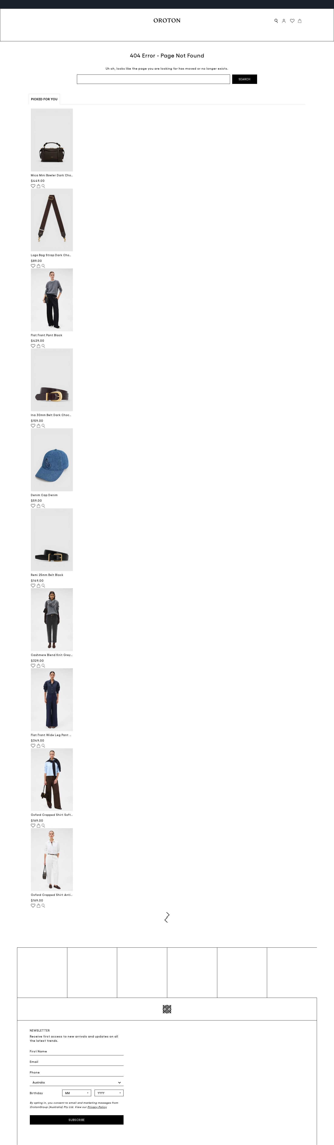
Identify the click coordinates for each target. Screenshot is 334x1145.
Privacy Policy (97, 1106)
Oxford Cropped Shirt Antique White (52, 894)
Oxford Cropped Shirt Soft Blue (52, 814)
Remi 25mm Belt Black (47, 574)
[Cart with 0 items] (299, 20)
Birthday (36, 1093)
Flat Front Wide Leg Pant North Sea (52, 734)
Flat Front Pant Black (46, 335)
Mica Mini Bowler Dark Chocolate (52, 175)
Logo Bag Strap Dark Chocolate (52, 255)
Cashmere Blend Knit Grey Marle (52, 654)
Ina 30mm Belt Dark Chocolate (52, 414)
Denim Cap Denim (44, 494)
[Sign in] (283, 21)
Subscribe (77, 1119)
